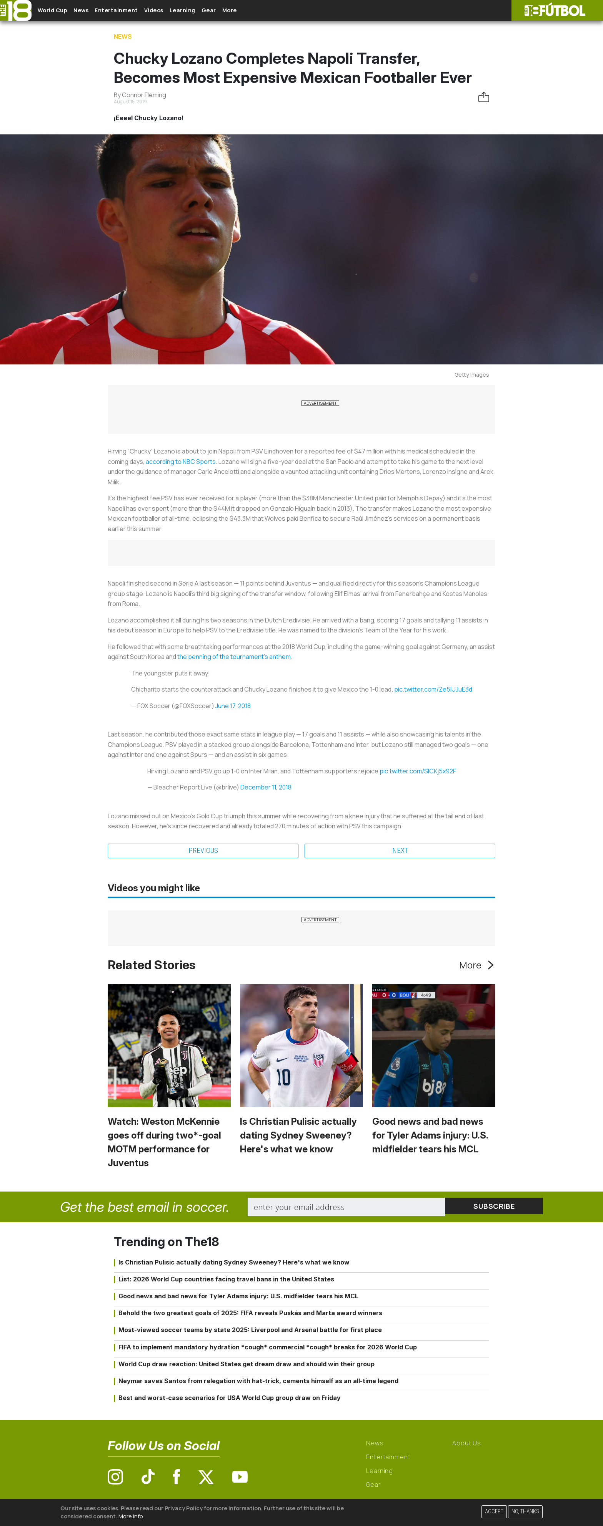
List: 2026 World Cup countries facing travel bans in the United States (226, 1280)
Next (400, 851)
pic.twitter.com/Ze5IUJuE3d (433, 689)
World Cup (59, 10)
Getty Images (472, 374)
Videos (178, 10)
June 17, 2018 (233, 706)
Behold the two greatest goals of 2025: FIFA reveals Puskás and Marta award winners (250, 1313)
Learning (213, 10)
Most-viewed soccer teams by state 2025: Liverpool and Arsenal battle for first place (250, 1331)
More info (130, 1516)
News (93, 10)
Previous (203, 851)
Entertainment (135, 10)
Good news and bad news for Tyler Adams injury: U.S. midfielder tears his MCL (430, 1136)
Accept (494, 1511)
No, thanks (525, 1511)
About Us (466, 1444)
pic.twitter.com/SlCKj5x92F (418, 771)
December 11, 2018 (266, 787)
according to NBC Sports (181, 461)
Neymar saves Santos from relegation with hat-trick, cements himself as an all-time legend (258, 1381)
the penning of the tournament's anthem (234, 656)
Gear (245, 10)
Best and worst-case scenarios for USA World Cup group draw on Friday (229, 1398)
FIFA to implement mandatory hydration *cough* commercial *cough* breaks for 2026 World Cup (267, 1348)
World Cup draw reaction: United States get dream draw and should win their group (246, 1365)
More (272, 10)
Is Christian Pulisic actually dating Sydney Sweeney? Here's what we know (298, 1136)
